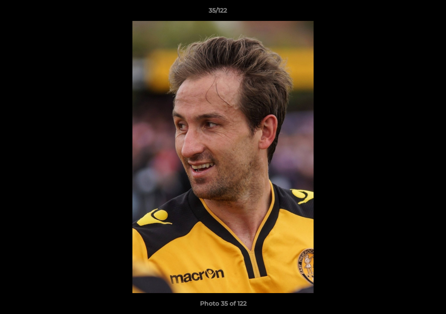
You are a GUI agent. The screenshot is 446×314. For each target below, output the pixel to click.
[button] (409, 13)
